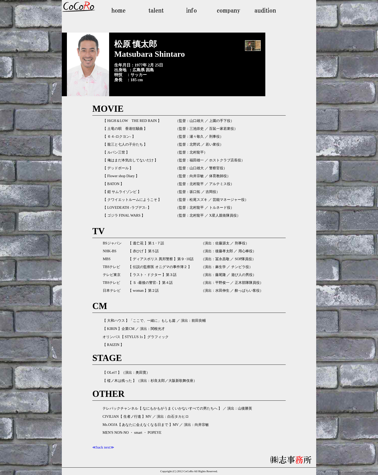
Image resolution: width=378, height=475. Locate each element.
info (191, 10)
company (227, 10)
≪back (97, 447)
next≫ (109, 447)
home (120, 10)
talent (156, 10)
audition (263, 10)
